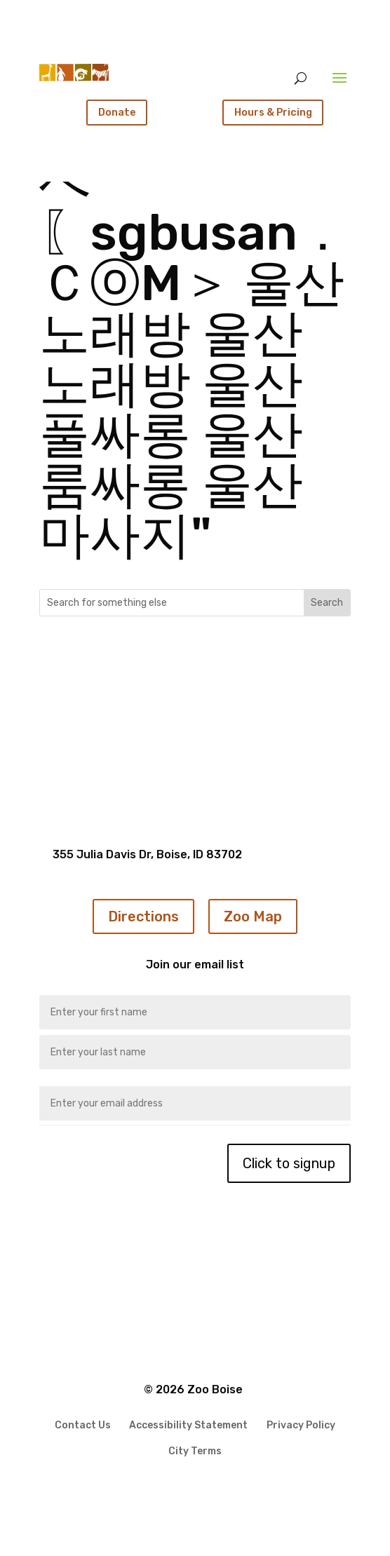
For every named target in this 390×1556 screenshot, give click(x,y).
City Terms (195, 1452)
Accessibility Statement (188, 1426)
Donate (117, 112)
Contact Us (83, 1426)
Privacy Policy (301, 1426)
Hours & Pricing (273, 112)
